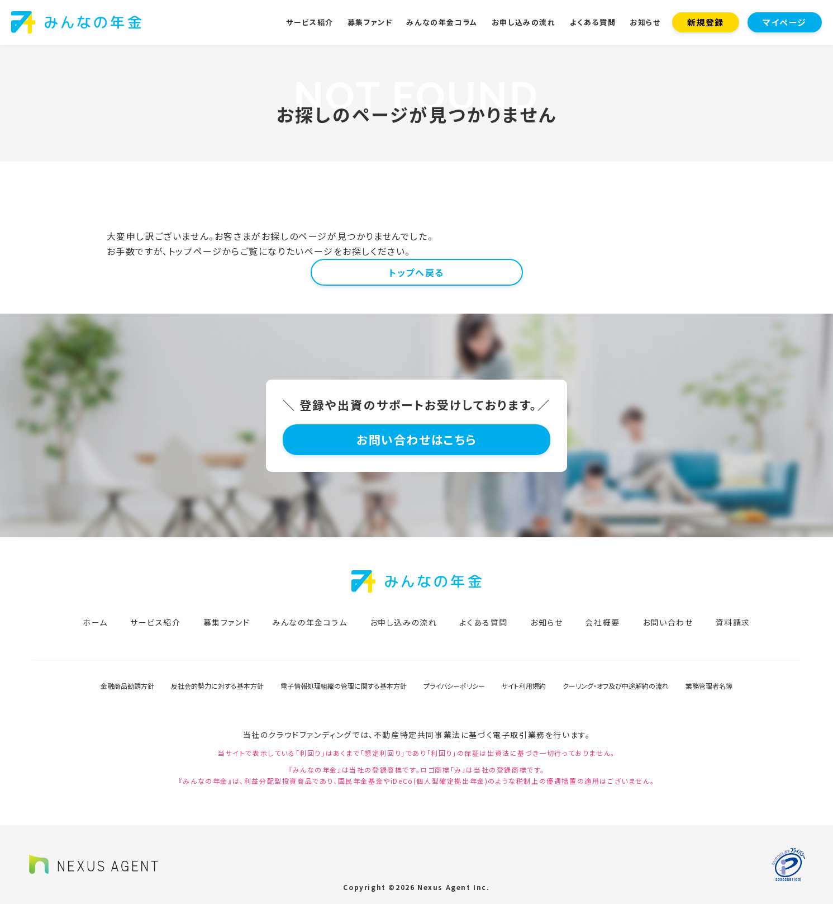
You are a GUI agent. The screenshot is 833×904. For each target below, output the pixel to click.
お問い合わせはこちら (416, 439)
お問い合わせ (667, 622)
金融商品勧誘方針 (127, 685)
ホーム (95, 622)
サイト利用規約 (524, 685)
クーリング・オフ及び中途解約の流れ (616, 685)
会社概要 (602, 622)
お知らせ (645, 22)
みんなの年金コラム (441, 22)
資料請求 (732, 622)
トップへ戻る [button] (416, 272)
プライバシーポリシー (454, 685)
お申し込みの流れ (524, 22)
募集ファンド (370, 22)
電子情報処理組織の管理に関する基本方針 (343, 685)
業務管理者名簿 (709, 685)
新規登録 (705, 22)
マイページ (785, 22)
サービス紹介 (310, 22)
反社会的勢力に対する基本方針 (217, 685)
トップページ (195, 251)
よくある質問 (593, 22)
